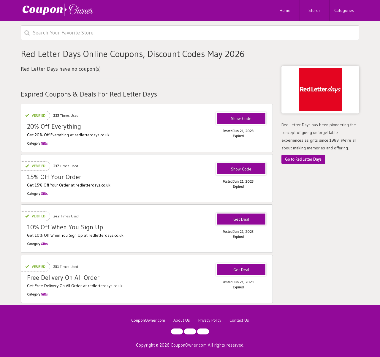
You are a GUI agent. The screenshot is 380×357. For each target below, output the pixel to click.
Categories (344, 10)
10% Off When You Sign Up (65, 227)
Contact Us (239, 320)
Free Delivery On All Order (63, 278)
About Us (181, 320)
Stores (314, 10)
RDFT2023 (241, 119)
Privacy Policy (209, 320)
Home (285, 10)
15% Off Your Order (54, 177)
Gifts (44, 143)
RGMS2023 (241, 169)
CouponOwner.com (148, 320)
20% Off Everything (54, 126)
